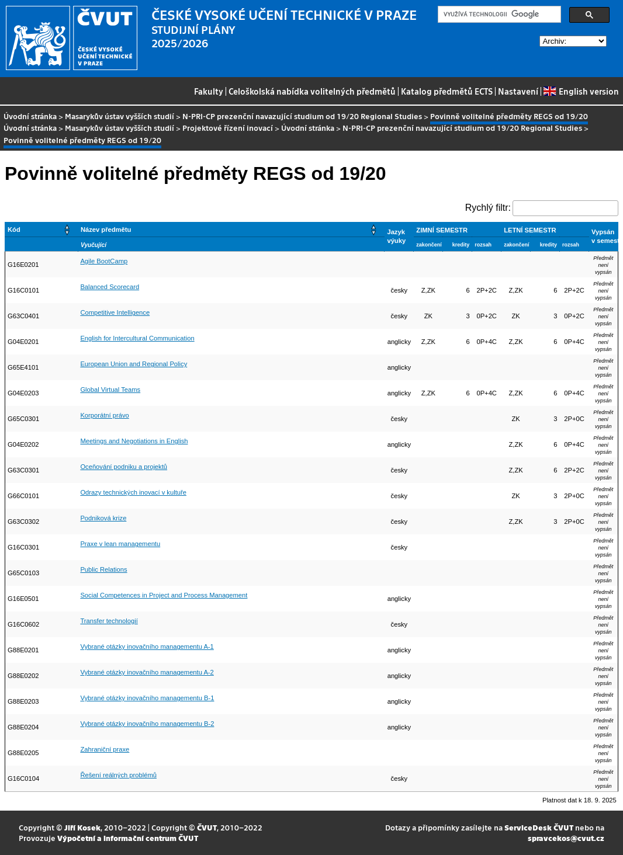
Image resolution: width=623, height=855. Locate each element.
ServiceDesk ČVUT (538, 827)
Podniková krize (103, 518)
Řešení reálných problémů (118, 774)
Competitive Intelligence (115, 312)
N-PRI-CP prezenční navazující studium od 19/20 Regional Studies (302, 116)
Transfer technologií (108, 620)
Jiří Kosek (82, 827)
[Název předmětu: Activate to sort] (231, 229)
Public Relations (103, 569)
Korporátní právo (104, 415)
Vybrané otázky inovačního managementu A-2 (146, 672)
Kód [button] (14, 229)
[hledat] (498, 14)
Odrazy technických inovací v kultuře (133, 492)
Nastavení (518, 91)
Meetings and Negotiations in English (134, 440)
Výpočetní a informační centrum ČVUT (127, 837)
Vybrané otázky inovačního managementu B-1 (147, 697)
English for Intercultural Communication (137, 338)
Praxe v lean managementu (120, 543)
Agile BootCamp (103, 261)
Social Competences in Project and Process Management (163, 595)
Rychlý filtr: (488, 208)
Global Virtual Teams (110, 389)
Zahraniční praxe (104, 749)
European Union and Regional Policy (133, 363)
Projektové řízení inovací (227, 127)
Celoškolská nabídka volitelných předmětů (312, 91)
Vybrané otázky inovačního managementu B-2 (147, 723)
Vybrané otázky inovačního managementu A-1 (146, 646)
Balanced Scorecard (109, 286)
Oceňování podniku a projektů (123, 466)
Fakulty (208, 91)
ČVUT (207, 827)
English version (581, 91)
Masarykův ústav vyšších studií (119, 116)
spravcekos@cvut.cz (566, 837)
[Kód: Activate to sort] (41, 229)
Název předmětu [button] (106, 229)
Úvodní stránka (30, 116)
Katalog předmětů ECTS (447, 91)
